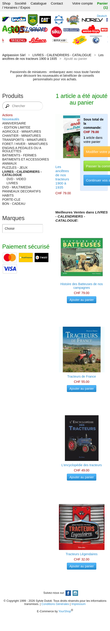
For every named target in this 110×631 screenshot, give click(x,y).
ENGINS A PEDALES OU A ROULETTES (21, 149)
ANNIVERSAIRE (14, 123)
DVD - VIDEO (16, 179)
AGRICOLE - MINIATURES (21, 131)
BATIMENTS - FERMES (19, 155)
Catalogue (39, 3)
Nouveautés (10, 119)
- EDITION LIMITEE (16, 127)
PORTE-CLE (11, 199)
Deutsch (102, 16)
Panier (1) (102, 5)
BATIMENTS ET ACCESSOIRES (25, 159)
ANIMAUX (9, 163)
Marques (13, 218)
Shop (6, 3)
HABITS (8, 195)
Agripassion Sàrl (14, 55)
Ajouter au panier (81, 300)
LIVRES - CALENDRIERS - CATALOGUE (62, 55)
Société (20, 3)
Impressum (78, 604)
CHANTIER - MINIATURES (21, 135)
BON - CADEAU (13, 203)
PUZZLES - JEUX (15, 167)
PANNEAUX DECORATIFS (21, 191)
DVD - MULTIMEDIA (16, 187)
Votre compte (82, 3)
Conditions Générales (55, 604)
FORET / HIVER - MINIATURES (25, 143)
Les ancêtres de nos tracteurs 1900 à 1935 (53, 56)
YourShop (64, 611)
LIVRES (12, 183)
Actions (7, 115)
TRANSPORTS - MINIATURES (24, 139)
